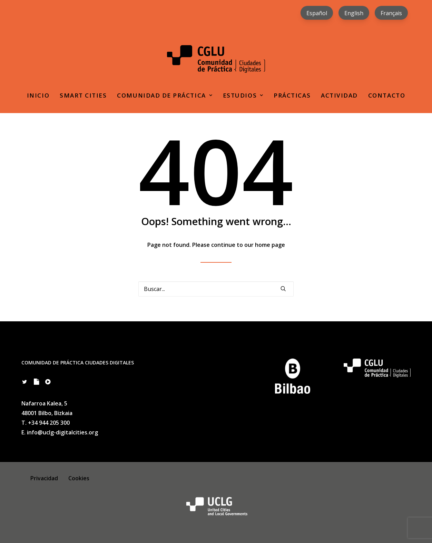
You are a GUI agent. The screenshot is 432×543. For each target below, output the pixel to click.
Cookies (78, 478)
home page (270, 245)
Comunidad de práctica (164, 95)
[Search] (216, 288)
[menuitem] (317, 13)
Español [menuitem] (316, 13)
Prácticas (292, 95)
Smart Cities (83, 95)
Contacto (386, 95)
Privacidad (44, 478)
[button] (283, 288)
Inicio (38, 95)
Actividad (339, 95)
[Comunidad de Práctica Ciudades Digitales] (216, 59)
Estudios (243, 95)
